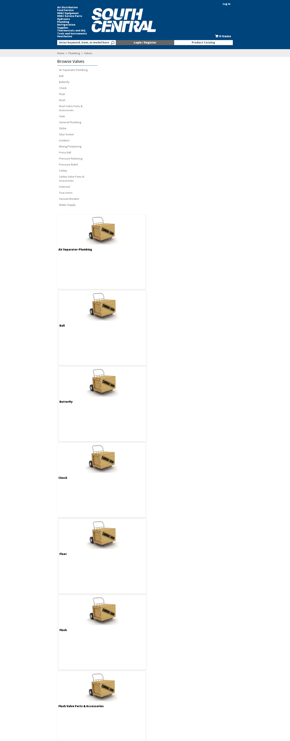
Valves (66, 53)
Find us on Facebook (54, 703)
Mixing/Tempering (49, 146)
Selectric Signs (177, 699)
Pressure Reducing (49, 158)
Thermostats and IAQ (50, 30)
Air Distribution (46, 7)
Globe (42, 128)
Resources (131, 707)
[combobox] (72, 43)
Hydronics (42, 19)
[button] (55, 61)
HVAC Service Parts (48, 16)
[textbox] (70, 43)
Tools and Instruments (51, 33)
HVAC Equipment (47, 13)
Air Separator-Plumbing (52, 70)
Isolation (43, 140)
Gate (41, 116)
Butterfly (43, 82)
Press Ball (44, 152)
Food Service (44, 10)
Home (40, 53)
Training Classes (135, 714)
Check (42, 88)
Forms (129, 703)
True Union (45, 193)
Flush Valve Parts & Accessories (50, 108)
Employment (89, 696)
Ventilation (43, 36)
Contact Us (88, 699)
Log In (247, 4)
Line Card (175, 703)
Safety (42, 170)
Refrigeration (45, 24)
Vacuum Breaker (48, 199)
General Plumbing (49, 122)
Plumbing (42, 22)
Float (41, 94)
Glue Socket (45, 134)
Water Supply (46, 205)
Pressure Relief (47, 164)
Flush (41, 100)
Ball (40, 76)
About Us (87, 692)
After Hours (132, 710)
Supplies (41, 27)
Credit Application (136, 699)
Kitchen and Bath (179, 696)
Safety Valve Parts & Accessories (50, 178)
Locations (88, 703)
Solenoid (43, 186)
